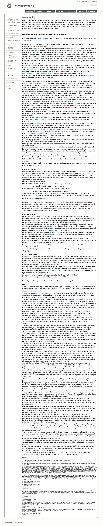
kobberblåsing (82, 58)
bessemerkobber (49, 230)
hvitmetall (42, 58)
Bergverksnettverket (13, 33)
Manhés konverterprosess (38, 133)
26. (23, 511)
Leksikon (10, 65)
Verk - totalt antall (12, 78)
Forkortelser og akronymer (12, 48)
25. (23, 509)
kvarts (87, 153)
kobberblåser (57, 472)
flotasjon (35, 245)
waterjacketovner (45, 293)
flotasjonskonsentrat (46, 270)
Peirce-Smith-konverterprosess (56, 133)
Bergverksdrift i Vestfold (14, 30)
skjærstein (35, 22)
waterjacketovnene (36, 119)
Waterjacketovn (26, 256)
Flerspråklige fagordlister (14, 40)
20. (23, 501)
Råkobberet (55, 270)
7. (22, 475)
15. (23, 492)
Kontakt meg (92, 11)
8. (22, 481)
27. (23, 513)
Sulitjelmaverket (69, 107)
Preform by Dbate (18, 522)
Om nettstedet (30, 11)
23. (23, 506)
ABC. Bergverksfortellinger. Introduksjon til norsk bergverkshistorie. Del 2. (14, 20)
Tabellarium (40, 11)
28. (23, 514)
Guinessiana (11, 52)
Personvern (94, 1)
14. (23, 490)
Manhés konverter (39, 220)
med (80, 220)
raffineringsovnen (38, 228)
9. (22, 482)
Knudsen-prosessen (67, 266)
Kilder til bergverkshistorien (12, 56)
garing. (44, 93)
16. (23, 495)
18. (23, 498)
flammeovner (35, 291)
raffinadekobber (65, 228)
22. (23, 505)
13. (23, 488)
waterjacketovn (52, 226)
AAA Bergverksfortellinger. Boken (13, 87)
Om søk (81, 11)
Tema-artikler (50, 11)
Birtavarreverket (82, 202)
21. (23, 502)
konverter (45, 38)
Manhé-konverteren (90, 471)
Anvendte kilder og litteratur (12, 26)
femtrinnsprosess (53, 234)
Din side (60, 11)
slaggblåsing (36, 48)
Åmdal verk (44, 204)
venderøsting (25, 93)
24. (23, 507)
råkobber (58, 24)
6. (22, 474)
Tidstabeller (11, 75)
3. (22, 463)
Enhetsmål (10, 37)
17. (23, 496)
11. (23, 485)
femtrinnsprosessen (81, 26)
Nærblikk (10, 72)
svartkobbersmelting (35, 93)
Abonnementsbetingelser (82, 1)
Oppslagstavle (71, 11)
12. (23, 487)
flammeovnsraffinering (28, 73)
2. (22, 461)
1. (22, 460)
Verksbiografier (11, 82)
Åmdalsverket (32, 105)
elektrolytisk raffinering (47, 73)
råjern (55, 301)
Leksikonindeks (12, 68)
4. (22, 464)
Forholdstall (11, 44)
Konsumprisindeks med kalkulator (14, 61)
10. (23, 484)
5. (22, 466)
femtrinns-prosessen (75, 299)
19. (23, 499)
